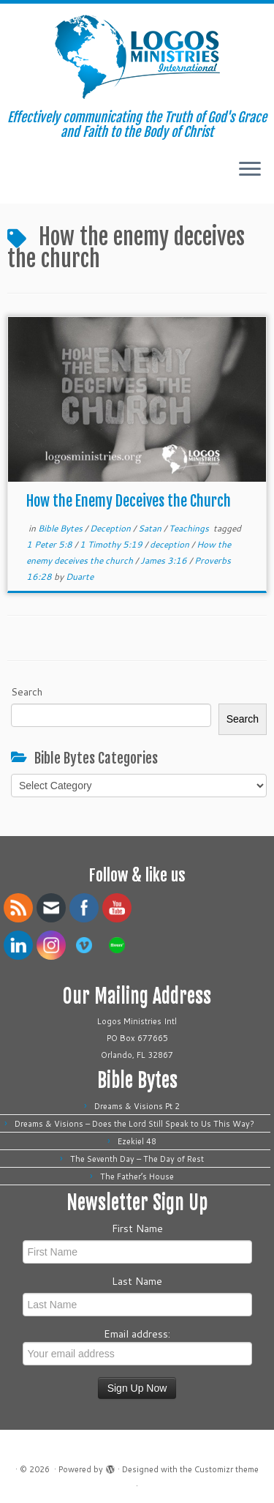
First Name (137, 1228)
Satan (151, 528)
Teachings (190, 528)
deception (170, 544)
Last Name (137, 1281)
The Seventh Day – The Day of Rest (137, 1159)
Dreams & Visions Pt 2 (137, 1106)
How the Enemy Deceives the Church (128, 501)
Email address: (137, 1346)
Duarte (80, 576)
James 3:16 (164, 560)
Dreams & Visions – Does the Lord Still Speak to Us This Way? (137, 1124)
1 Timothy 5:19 (112, 544)
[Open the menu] (250, 170)
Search (26, 692)
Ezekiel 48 (137, 1141)
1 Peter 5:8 (50, 544)
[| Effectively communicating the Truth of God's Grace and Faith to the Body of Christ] (137, 56)
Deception (111, 528)
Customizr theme (226, 1469)
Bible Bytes (61, 528)
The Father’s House (137, 1176)
